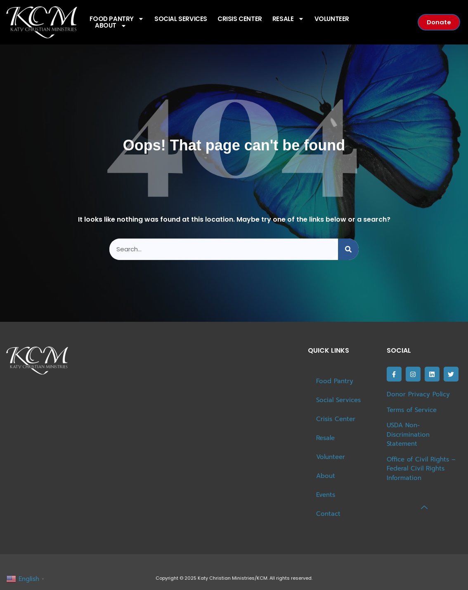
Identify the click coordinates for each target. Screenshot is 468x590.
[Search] (348, 249)
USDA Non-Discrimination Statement (408, 434)
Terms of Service (412, 409)
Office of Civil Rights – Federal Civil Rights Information (421, 468)
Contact (328, 513)
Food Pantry (334, 381)
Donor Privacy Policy (418, 394)
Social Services (180, 19)
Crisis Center (239, 19)
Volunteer (331, 19)
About (111, 25)
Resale (288, 19)
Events (325, 494)
